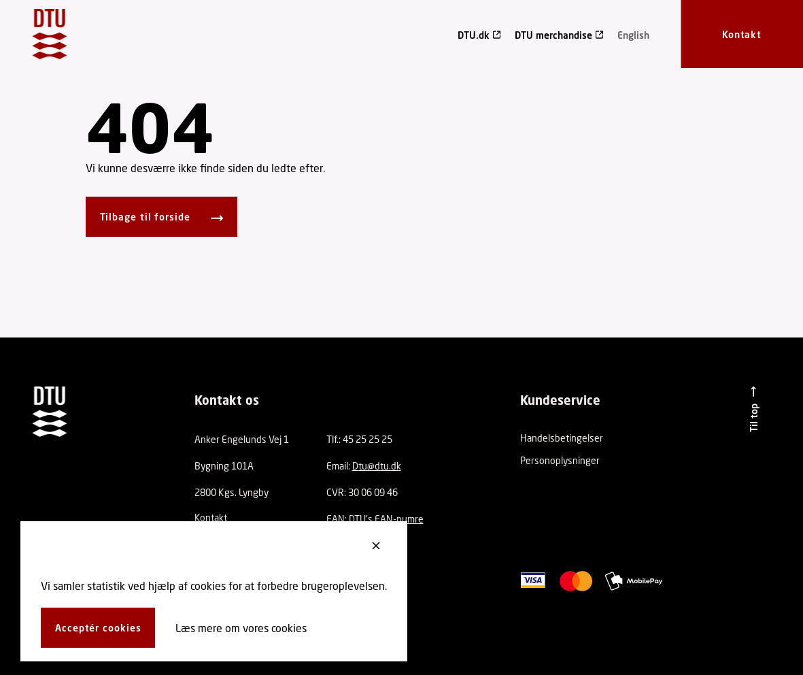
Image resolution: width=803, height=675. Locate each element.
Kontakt (210, 517)
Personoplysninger (560, 460)
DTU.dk (474, 35)
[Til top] (754, 409)
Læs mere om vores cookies (241, 627)
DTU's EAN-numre (386, 519)
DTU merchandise (553, 35)
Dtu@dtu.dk (376, 466)
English (633, 35)
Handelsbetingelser (561, 438)
